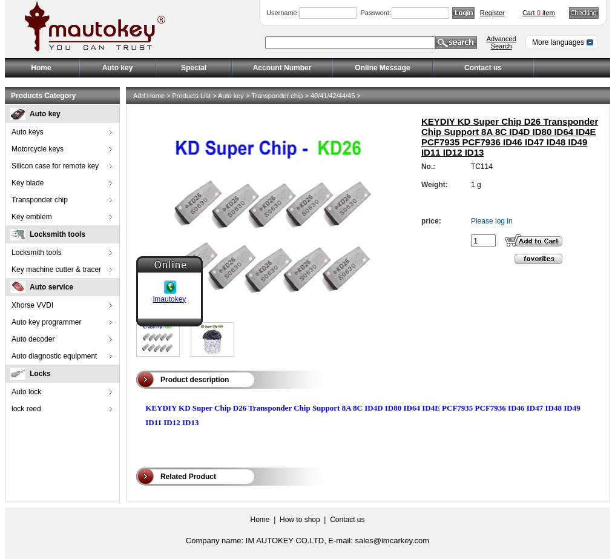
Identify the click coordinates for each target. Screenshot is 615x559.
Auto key (45, 114)
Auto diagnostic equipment (54, 356)
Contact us (483, 68)
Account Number (282, 68)
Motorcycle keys (38, 149)
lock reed (26, 409)
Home (41, 68)
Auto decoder (33, 339)
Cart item (538, 12)
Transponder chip (40, 200)
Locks (40, 373)
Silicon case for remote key (55, 166)
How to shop (300, 519)
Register (492, 12)
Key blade (28, 183)
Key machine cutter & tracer (56, 269)
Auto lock (26, 392)
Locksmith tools (57, 234)
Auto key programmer (46, 322)
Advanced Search (501, 42)
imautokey (169, 295)
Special (193, 68)
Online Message (382, 68)
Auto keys (28, 132)
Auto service (51, 287)
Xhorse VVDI (32, 305)
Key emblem (32, 217)
